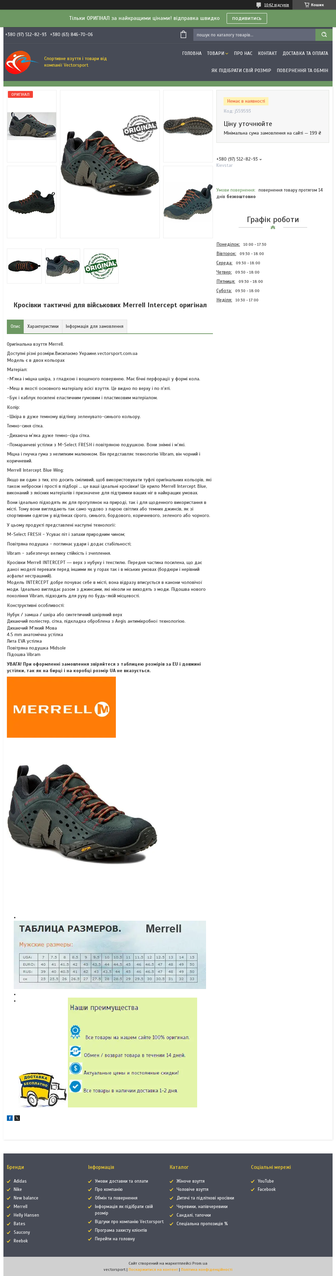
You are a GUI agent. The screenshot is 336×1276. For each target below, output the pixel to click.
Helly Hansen (26, 1215)
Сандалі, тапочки (194, 1215)
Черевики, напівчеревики (202, 1206)
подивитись (247, 18)
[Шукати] (324, 35)
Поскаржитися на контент (153, 1269)
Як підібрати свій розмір (241, 70)
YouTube (266, 1181)
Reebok (21, 1241)
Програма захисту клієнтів (121, 1230)
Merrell (20, 1206)
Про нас (243, 53)
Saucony (22, 1232)
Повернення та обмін (302, 70)
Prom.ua (199, 1263)
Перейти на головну (115, 1239)
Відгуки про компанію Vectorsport (129, 1222)
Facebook (267, 1189)
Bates (19, 1224)
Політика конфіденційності (206, 1269)
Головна (192, 53)
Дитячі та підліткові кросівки (205, 1198)
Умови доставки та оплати (121, 1181)
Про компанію (109, 1189)
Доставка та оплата (305, 53)
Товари (215, 53)
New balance (26, 1198)
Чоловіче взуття (192, 1189)
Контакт (267, 53)
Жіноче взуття (191, 1181)
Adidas (20, 1181)
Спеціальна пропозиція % (202, 1224)
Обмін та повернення (116, 1198)
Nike (18, 1189)
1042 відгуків (276, 4)
